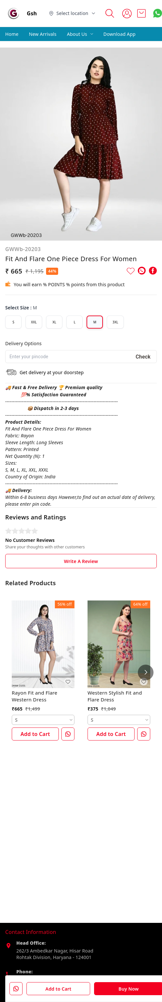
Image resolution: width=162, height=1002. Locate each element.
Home (12, 34)
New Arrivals (43, 34)
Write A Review (81, 561)
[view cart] (141, 13)
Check (143, 357)
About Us (77, 34)
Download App (120, 34)
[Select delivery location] (72, 13)
